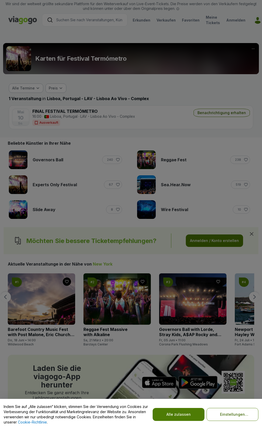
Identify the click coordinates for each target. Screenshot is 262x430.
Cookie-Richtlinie (32, 422)
